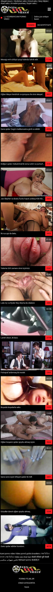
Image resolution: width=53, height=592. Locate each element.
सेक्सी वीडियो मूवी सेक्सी (40, 557)
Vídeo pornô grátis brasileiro (27, 553)
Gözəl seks (33, 1)
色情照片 (36, 560)
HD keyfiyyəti (44, 25)
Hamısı (31, 25)
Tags (26, 587)
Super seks (32, 3)
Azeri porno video (7, 553)
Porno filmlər (26, 579)
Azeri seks (5, 3)
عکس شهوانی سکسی (9, 560)
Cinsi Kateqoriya (26, 583)
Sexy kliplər (43, 1)
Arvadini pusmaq (18, 3)
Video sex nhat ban (23, 557)
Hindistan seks (20, 1)
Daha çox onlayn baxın (41, 18)
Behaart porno (25, 560)
